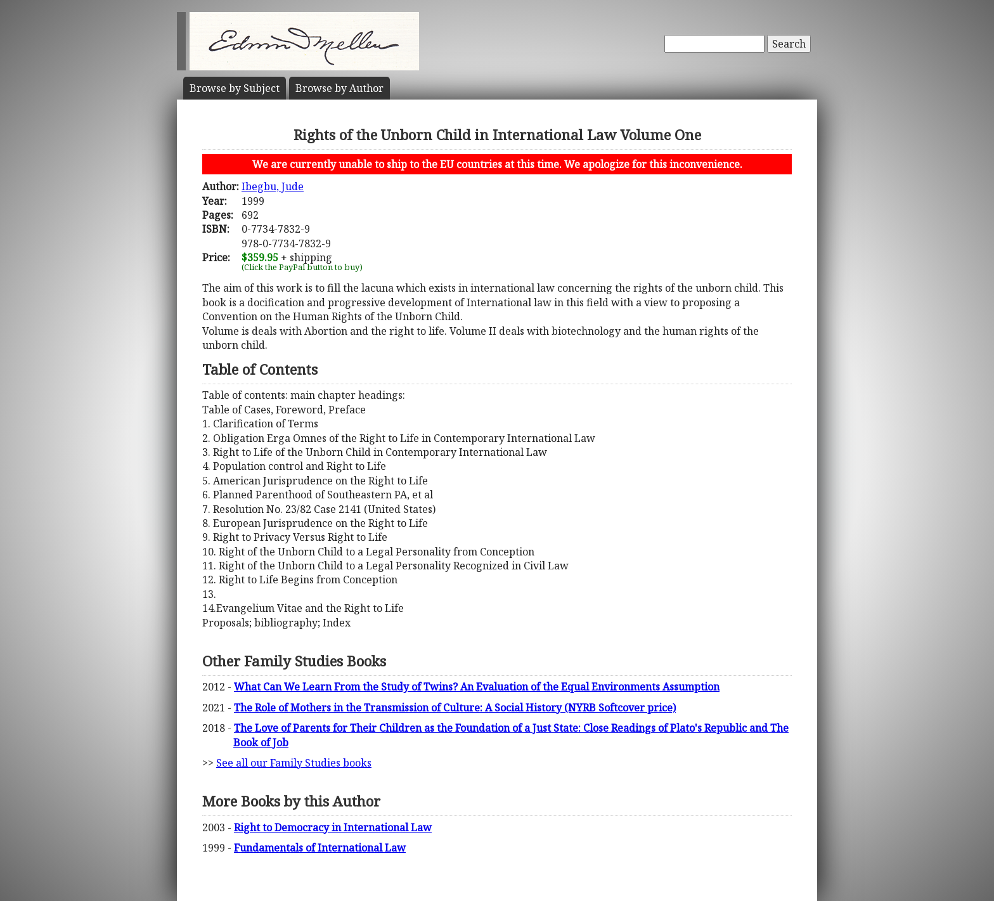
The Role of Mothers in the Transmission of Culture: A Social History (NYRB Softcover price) (455, 708)
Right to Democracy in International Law (333, 827)
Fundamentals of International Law (320, 848)
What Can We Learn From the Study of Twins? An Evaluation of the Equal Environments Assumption (477, 687)
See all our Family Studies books (293, 763)
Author (339, 88)
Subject (235, 88)
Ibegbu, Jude (273, 186)
